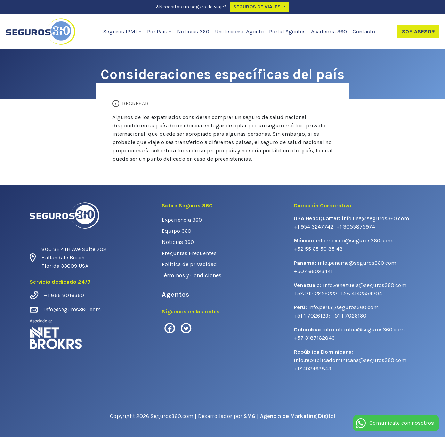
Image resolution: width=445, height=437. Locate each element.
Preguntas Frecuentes (189, 253)
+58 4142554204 (361, 293)
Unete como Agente (239, 31)
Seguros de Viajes (257, 7)
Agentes (175, 294)
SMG (250, 416)
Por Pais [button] (157, 31)
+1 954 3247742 (313, 226)
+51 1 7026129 (311, 315)
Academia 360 (329, 31)
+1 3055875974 (355, 226)
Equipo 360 (176, 231)
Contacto (364, 31)
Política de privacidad (189, 264)
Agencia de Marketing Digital (297, 416)
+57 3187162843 (314, 338)
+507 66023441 (313, 271)
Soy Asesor (418, 31)
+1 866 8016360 (64, 295)
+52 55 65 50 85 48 (318, 249)
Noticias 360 (193, 31)
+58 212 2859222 (315, 293)
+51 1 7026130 (348, 315)
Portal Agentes (287, 31)
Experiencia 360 (182, 219)
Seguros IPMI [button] (120, 31)
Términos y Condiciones (191, 275)
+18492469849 (312, 368)
